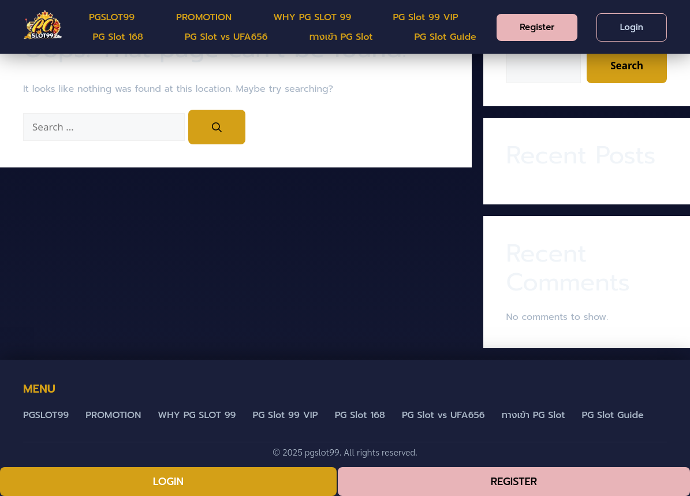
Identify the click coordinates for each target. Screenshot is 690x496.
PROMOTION (204, 17)
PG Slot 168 (118, 37)
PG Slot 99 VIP (425, 17)
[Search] (216, 127)
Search (626, 65)
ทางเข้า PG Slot (341, 37)
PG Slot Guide (445, 37)
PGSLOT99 (112, 17)
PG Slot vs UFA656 (226, 37)
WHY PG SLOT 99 (312, 17)
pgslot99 (322, 452)
